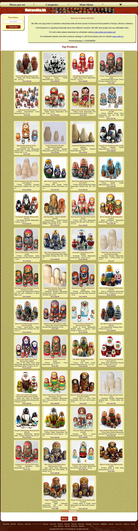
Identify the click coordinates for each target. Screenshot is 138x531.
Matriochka (20, 524)
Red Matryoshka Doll (80, 76)
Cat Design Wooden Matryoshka (26, 217)
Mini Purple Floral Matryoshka (55, 181)
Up (74, 519)
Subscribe (13, 27)
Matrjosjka (67, 524)
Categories (52, 4)
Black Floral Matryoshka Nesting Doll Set (26, 324)
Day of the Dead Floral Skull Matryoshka (27, 360)
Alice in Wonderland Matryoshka (111, 288)
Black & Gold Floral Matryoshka (111, 464)
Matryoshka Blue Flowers (53, 324)
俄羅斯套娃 (104, 524)
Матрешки (45, 524)
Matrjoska (111, 524)
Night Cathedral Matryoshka (55, 500)
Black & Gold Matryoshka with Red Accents (83, 395)
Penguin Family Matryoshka (109, 145)
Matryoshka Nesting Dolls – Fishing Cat (27, 146)
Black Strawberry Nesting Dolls (111, 217)
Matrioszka (89, 524)
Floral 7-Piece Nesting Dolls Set (111, 76)
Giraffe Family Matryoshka (108, 181)
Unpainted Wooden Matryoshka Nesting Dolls (55, 289)
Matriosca (60, 526)
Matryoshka (6, 524)
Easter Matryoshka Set (52, 430)
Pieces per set (17, 4)
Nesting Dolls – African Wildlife (55, 217)
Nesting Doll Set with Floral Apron (83, 217)
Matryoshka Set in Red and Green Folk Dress (55, 395)
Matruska (67, 526)
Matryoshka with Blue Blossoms (83, 288)
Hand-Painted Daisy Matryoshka (26, 252)
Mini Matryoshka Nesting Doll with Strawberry (27, 289)
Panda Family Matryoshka (52, 76)
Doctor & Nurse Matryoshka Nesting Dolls (83, 324)
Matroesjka (81, 524)
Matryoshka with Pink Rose (81, 110)
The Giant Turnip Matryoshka (83, 359)
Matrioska (13, 524)
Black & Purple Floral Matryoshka (83, 500)
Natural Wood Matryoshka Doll (111, 110)
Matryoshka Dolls (24, 110)
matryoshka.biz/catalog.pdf (104, 32)
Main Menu (86, 4)
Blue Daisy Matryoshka (52, 252)
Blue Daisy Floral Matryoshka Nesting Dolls (54, 465)
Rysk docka (53, 524)
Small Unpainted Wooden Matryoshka (55, 146)
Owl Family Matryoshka (24, 76)
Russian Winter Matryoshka (83, 430)
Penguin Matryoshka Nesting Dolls (26, 430)
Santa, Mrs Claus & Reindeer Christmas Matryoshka (26, 395)
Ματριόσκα (127, 524)
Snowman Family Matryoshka (83, 252)
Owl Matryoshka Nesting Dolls (111, 324)
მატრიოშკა (118, 524)
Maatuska (60, 524)
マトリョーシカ (36, 524)
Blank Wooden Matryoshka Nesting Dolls (111, 253)
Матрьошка (96, 524)
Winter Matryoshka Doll (52, 110)
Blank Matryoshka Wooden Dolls (111, 395)
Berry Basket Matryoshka (109, 430)
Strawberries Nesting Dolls (24, 464)
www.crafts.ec (118, 36)
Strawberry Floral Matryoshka (55, 359)
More (64, 519)
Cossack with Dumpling (80, 464)
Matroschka (28, 524)
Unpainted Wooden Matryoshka (83, 145)
